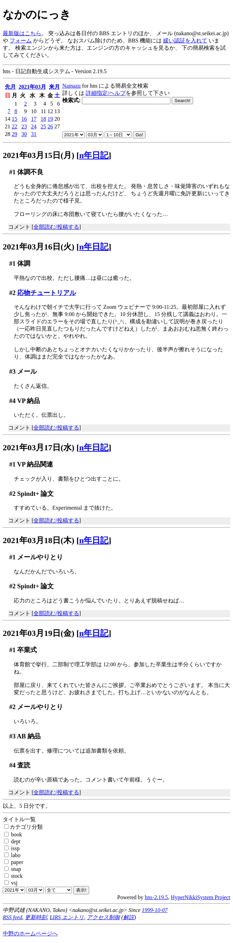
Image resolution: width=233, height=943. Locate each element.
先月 (10, 87)
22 (14, 126)
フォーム (21, 40)
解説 (128, 917)
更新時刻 (36, 917)
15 (14, 119)
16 (24, 119)
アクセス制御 (103, 917)
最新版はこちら (22, 33)
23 (24, 126)
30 (24, 134)
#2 (12, 292)
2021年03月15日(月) (38, 155)
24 (33, 126)
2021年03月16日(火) (38, 246)
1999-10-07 (155, 910)
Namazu (71, 86)
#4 (12, 400)
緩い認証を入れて (185, 40)
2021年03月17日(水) (38, 447)
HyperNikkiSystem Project (200, 897)
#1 (12, 172)
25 (43, 126)
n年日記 (93, 155)
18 (43, 119)
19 (50, 119)
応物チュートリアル (46, 292)
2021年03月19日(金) (38, 633)
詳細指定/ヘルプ (106, 93)
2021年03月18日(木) (38, 540)
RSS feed (12, 917)
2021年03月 (32, 87)
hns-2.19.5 (156, 897)
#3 (12, 371)
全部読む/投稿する (56, 227)
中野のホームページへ (30, 933)
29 (14, 134)
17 (33, 119)
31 (33, 134)
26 (50, 126)
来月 (54, 87)
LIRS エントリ (67, 917)
